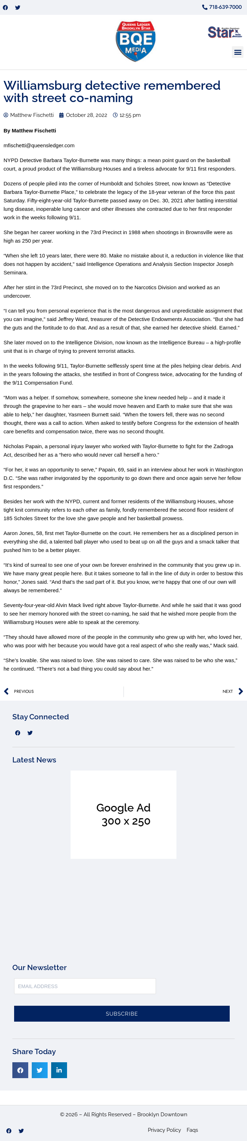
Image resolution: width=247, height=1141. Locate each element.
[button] (237, 52)
